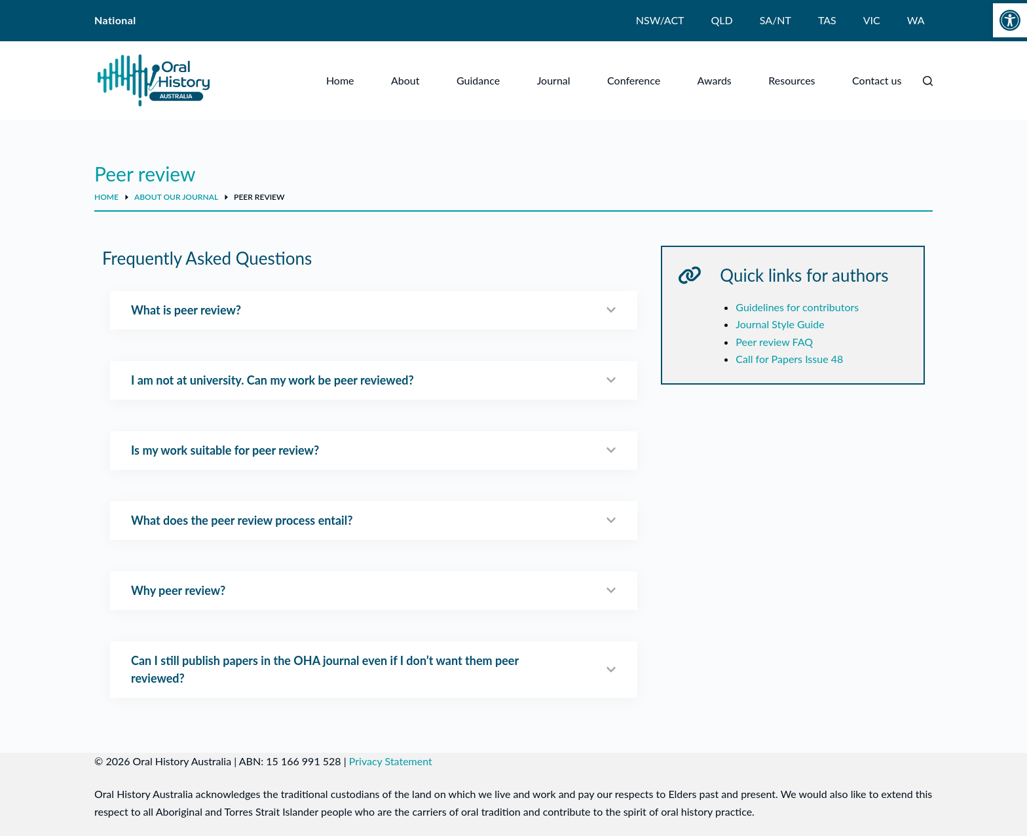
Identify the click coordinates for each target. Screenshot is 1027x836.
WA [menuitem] (916, 20)
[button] (1010, 20)
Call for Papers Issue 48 (789, 358)
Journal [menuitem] (553, 80)
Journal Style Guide (780, 324)
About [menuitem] (405, 80)
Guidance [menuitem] (478, 80)
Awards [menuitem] (715, 80)
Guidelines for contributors (797, 307)
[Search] (928, 81)
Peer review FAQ (774, 341)
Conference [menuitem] (633, 80)
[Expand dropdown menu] (417, 80)
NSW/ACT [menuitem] (660, 20)
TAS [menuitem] (827, 20)
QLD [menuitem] (722, 20)
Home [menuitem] (340, 80)
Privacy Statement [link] (390, 761)
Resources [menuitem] (791, 80)
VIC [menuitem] (871, 20)
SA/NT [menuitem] (775, 20)
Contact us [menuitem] (876, 80)
